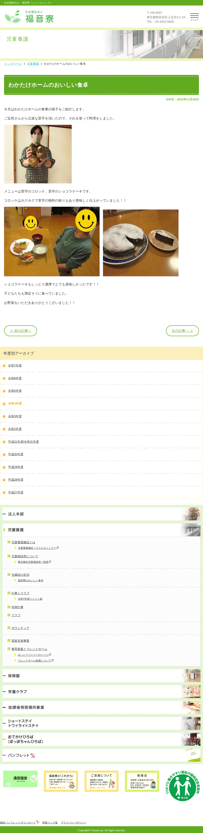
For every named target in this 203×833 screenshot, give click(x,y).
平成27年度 (15, 492)
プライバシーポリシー (73, 822)
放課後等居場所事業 (101, 707)
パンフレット (101, 755)
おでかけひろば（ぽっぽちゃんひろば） (101, 739)
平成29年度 (15, 467)
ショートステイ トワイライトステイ (101, 723)
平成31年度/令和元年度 (23, 441)
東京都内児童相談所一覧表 (33, 561)
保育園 (101, 675)
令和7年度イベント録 (30, 598)
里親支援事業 (20, 640)
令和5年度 (15, 390)
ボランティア (20, 628)
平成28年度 (15, 479)
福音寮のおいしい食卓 (30, 580)
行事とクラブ (20, 593)
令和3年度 (15, 416)
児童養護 (101, 530)
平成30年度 (15, 454)
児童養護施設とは (23, 542)
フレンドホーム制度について (34, 660)
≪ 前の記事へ (20, 331)
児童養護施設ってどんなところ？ (37, 547)
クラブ (15, 615)
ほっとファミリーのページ (33, 654)
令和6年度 (15, 378)
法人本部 (101, 514)
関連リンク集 (50, 822)
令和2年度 (15, 429)
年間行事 (17, 607)
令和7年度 (15, 365)
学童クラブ (101, 691)
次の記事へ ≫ (182, 331)
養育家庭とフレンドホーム (29, 649)
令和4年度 (15, 403)
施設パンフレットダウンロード (18, 822)
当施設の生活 (20, 574)
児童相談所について (24, 556)
